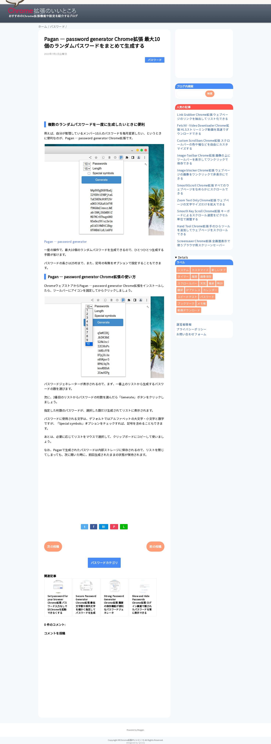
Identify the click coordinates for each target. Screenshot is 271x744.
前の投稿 (155, 546)
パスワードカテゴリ (104, 562)
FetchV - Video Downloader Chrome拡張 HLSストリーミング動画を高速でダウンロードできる (203, 129)
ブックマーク (185, 303)
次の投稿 (53, 546)
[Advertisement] (104, 91)
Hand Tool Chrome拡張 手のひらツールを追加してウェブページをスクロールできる (203, 230)
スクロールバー (187, 283)
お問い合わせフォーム (191, 334)
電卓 (211, 283)
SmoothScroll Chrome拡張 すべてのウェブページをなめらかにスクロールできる (203, 189)
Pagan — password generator (65, 241)
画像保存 (205, 276)
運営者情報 (183, 324)
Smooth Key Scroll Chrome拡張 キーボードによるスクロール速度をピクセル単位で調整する (203, 215)
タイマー (183, 276)
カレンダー (210, 290)
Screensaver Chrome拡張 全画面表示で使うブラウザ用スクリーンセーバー (203, 243)
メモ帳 (201, 303)
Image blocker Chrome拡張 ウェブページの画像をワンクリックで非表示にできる (203, 174)
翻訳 (180, 290)
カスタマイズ (200, 270)
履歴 (195, 276)
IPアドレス (193, 290)
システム (183, 270)
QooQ (142, 742)
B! (103, 526)
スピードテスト (187, 297)
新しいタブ (218, 270)
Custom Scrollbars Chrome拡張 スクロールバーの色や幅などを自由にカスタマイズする (203, 144)
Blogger (140, 730)
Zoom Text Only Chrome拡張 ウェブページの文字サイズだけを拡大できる (203, 202)
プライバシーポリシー (191, 329)
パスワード (155, 60)
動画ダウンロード (188, 310)
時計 (220, 283)
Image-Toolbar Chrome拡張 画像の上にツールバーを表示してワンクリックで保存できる (203, 159)
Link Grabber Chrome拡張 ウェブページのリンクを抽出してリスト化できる (202, 116)
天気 (203, 283)
